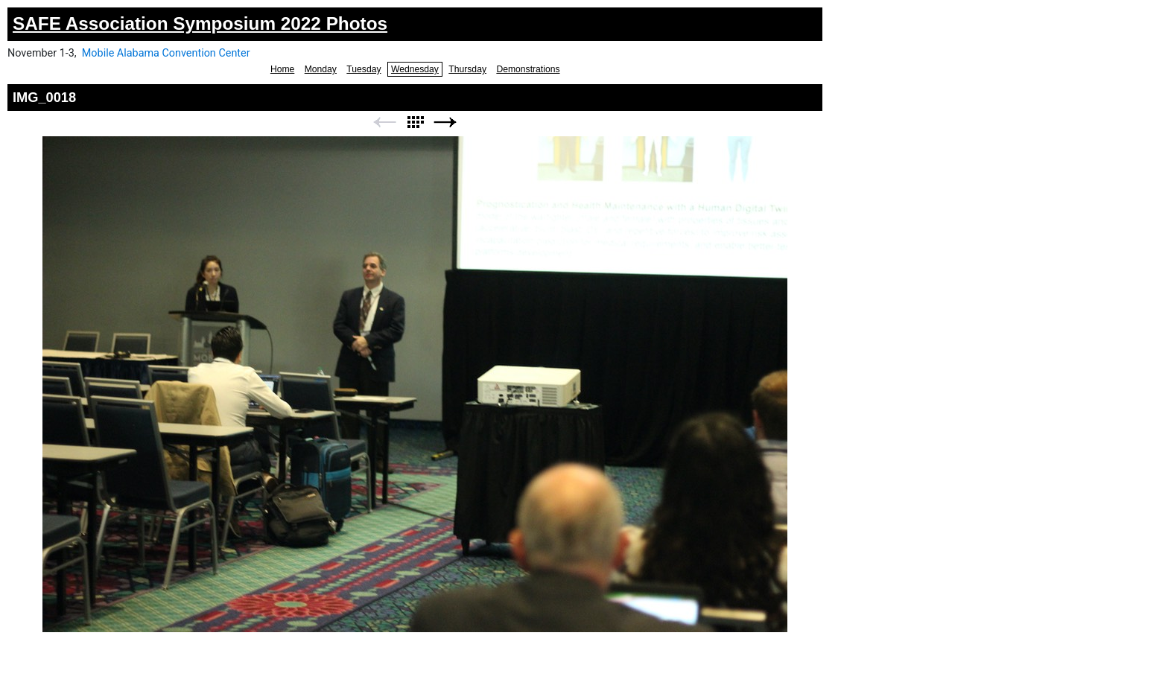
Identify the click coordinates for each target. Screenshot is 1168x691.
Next (445, 122)
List (415, 122)
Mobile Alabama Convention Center (166, 53)
